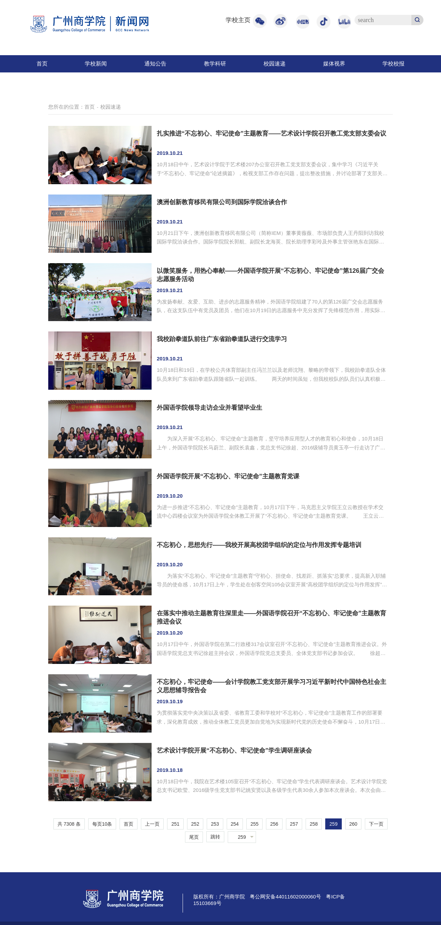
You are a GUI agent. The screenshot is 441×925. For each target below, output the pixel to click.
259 (333, 824)
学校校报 (393, 64)
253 (215, 824)
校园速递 (275, 64)
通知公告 (155, 64)
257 (294, 824)
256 (274, 824)
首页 (42, 64)
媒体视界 (334, 64)
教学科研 (215, 64)
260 (353, 824)
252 (195, 824)
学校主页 (238, 20)
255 (254, 824)
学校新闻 (96, 64)
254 (235, 824)
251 (175, 824)
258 (314, 824)
